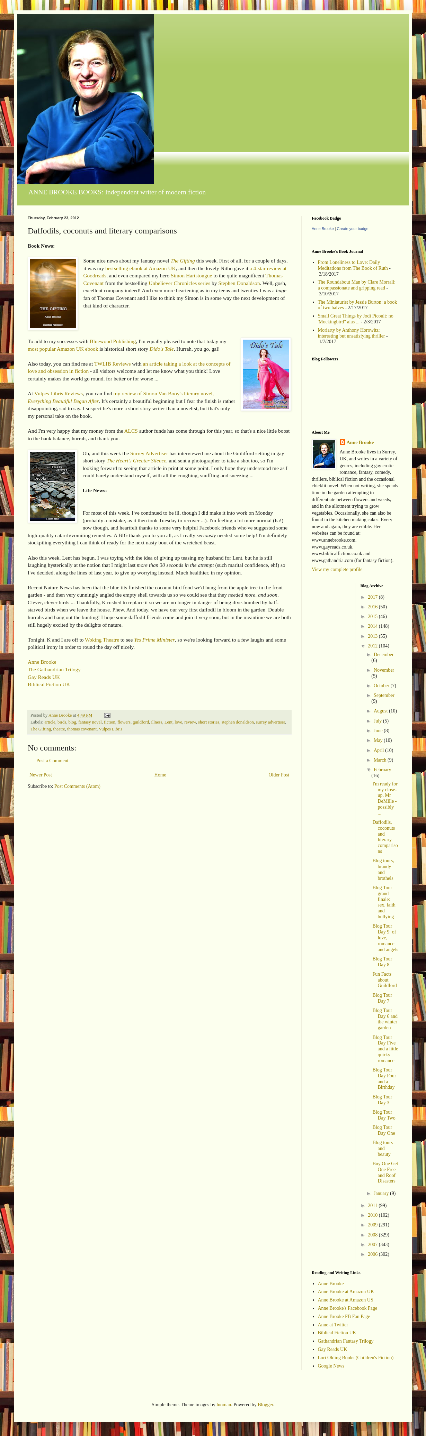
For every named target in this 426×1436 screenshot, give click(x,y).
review (190, 722)
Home (160, 774)
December (384, 654)
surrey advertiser (270, 722)
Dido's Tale (162, 349)
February (382, 769)
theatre (59, 729)
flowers (124, 722)
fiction (109, 722)
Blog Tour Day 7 (382, 998)
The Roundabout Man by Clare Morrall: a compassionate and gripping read (357, 285)
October (382, 685)
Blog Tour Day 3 (382, 1099)
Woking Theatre (102, 640)
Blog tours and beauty (382, 1148)
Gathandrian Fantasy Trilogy (346, 1341)
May (379, 740)
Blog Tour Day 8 (382, 961)
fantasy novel (90, 722)
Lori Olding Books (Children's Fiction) (356, 1357)
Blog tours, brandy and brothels (383, 869)
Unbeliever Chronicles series (179, 283)
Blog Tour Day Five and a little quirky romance (385, 1049)
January (382, 1193)
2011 (373, 1205)
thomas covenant (82, 729)
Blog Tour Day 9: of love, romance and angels (385, 937)
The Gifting (182, 261)
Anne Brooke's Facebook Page (348, 1308)
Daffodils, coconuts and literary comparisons (385, 837)
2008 (373, 1234)
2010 (373, 1215)
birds (61, 722)
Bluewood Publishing (113, 341)
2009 (373, 1224)
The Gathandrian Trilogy (54, 669)
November (384, 670)
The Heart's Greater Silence (136, 460)
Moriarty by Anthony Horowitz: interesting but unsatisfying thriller (351, 333)
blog (72, 722)
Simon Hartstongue (191, 275)
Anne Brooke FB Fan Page (344, 1316)
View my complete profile (337, 569)
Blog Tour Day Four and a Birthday (384, 1078)
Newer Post (40, 774)
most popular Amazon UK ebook (63, 349)
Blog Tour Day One (383, 1130)
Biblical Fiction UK (49, 684)
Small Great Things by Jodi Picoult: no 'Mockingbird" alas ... (355, 318)
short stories (208, 722)
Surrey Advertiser (149, 453)
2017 (373, 597)
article (49, 722)
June (379, 730)
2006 (373, 1254)
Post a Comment (52, 760)
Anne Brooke (42, 662)
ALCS (130, 431)
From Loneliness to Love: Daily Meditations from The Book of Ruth (353, 265)
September (384, 695)
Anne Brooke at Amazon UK (346, 1291)
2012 (373, 645)
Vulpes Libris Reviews (58, 393)
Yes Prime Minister (154, 640)
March (381, 760)
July (378, 721)
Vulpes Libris (110, 729)
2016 (373, 606)
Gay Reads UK (44, 677)
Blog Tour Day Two (383, 1115)
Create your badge (353, 229)
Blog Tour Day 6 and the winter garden (385, 1019)
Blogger (265, 1404)
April (379, 750)
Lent (168, 722)
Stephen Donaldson (239, 283)
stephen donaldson (238, 722)
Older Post (279, 774)
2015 (373, 616)
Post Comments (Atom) (77, 786)
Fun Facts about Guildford (384, 980)
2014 (373, 626)
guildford (141, 722)
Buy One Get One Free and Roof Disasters (385, 1172)
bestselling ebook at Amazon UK (140, 268)
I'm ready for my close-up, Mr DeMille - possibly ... (385, 798)
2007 (373, 1244)
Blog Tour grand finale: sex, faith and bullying (383, 902)
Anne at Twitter (333, 1324)
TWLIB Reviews (112, 364)
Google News (331, 1366)
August (381, 711)
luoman (223, 1404)
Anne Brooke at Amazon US (345, 1299)
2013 (373, 636)
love (178, 722)
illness (156, 722)
